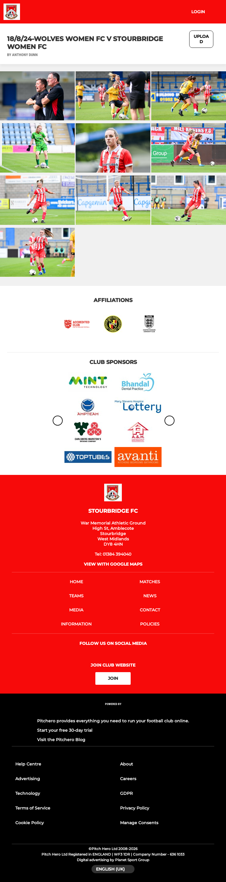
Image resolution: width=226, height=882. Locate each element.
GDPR (126, 793)
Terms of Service (32, 808)
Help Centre (28, 764)
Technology (27, 793)
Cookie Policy (29, 822)
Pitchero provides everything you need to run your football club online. (113, 721)
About (126, 764)
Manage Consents (139, 822)
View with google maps (113, 564)
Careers (128, 778)
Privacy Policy (134, 808)
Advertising (27, 778)
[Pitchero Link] (113, 711)
